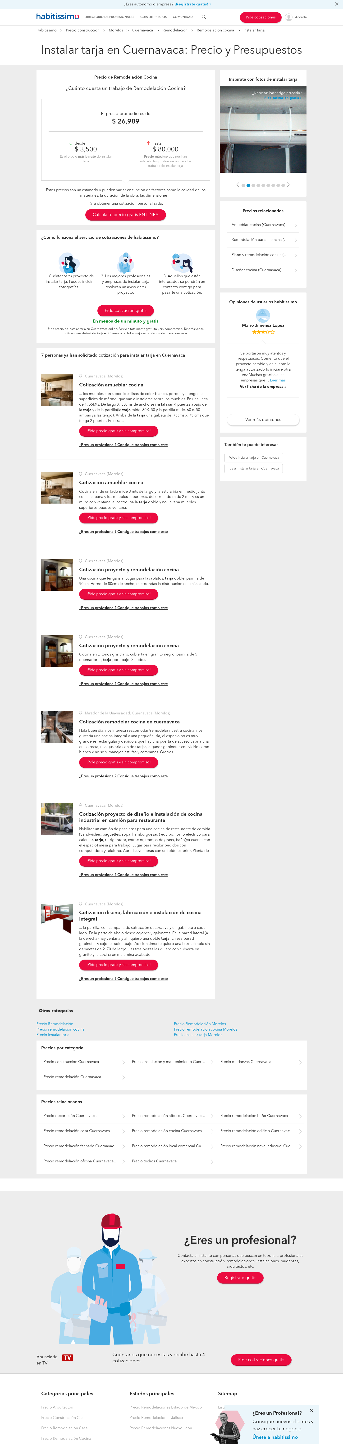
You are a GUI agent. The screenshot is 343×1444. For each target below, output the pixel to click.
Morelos (116, 30)
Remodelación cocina (215, 30)
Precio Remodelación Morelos (200, 1024)
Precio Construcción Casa (63, 1418)
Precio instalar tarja (53, 1035)
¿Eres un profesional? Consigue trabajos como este (123, 445)
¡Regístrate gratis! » (192, 4)
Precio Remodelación (55, 1024)
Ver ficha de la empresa (262, 387)
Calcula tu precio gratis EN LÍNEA (126, 215)
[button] (238, 185)
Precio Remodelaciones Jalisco (156, 1418)
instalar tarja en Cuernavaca (254, 457)
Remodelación (175, 30)
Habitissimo (47, 30)
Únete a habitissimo (275, 1437)
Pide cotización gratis (125, 311)
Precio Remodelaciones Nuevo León (161, 1428)
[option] (263, 129)
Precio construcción (83, 30)
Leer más (278, 380)
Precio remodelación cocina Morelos (205, 1030)
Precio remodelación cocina (61, 1030)
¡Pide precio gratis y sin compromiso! (119, 431)
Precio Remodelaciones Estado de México (166, 1407)
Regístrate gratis (240, 1278)
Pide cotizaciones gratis (261, 1360)
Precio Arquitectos (57, 1407)
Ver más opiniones (263, 420)
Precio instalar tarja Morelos (198, 1035)
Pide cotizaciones (261, 17)
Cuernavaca (142, 30)
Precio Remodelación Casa (64, 1428)
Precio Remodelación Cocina (66, 1439)
